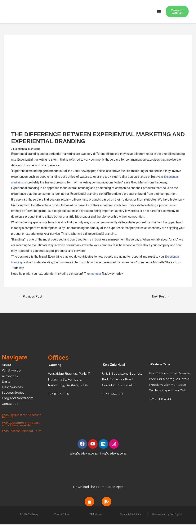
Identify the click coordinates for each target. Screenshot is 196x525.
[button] (159, 12)
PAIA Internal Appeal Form (22, 431)
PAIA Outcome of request (22, 423)
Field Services (12, 387)
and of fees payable (17, 425)
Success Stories (13, 393)
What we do (11, 371)
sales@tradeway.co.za (83, 454)
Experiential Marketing (28, 149)
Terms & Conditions (130, 514)
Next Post (160, 297)
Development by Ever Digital (167, 514)
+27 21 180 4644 (161, 399)
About (7, 365)
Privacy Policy (61, 514)
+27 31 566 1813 (113, 394)
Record (7, 418)
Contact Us (10, 404)
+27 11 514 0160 (59, 394)
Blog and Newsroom (17, 399)
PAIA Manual (96, 514)
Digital (7, 382)
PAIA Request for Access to (22, 415)
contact (96, 274)
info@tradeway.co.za (114, 454)
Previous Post (30, 297)
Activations (10, 376)
